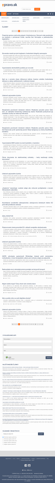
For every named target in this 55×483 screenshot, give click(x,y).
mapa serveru (8, 458)
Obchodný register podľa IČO (9, 438)
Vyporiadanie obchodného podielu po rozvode (17, 68)
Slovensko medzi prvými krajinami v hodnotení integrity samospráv (24, 53)
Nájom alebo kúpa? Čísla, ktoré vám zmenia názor (19, 284)
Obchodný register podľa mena (10, 440)
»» (42, 31)
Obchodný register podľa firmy (9, 437)
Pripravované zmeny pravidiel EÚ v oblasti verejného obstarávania (24, 227)
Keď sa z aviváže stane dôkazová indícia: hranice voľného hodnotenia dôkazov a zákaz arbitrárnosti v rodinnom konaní (26, 373)
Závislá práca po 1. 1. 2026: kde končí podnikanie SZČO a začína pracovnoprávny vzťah (22, 396)
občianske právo (5, 17)
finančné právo (26, 17)
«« (12, 31)
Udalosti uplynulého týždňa (11, 95)
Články (5, 27)
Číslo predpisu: (7, 339)
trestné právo (4, 21)
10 (35, 31)
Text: (5, 350)
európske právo (15, 21)
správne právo (36, 17)
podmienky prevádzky (25, 458)
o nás (14, 458)
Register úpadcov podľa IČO (9, 444)
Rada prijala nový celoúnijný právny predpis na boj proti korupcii (23, 269)
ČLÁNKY (4, 14)
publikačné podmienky (41, 458)
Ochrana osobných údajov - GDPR (27, 460)
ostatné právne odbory (26, 20)
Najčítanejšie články (10, 364)
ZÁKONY (9, 14)
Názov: (5, 344)
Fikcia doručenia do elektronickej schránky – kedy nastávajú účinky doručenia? (21, 367)
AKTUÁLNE (15, 14)
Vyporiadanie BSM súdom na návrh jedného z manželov (21, 143)
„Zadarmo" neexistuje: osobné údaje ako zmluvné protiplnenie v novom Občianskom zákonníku (24, 390)
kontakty (33, 458)
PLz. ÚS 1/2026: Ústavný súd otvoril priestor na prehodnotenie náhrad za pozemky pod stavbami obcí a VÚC (27, 379)
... (37, 31)
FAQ (47, 458)
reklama (18, 458)
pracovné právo (47, 17)
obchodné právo (15, 17)
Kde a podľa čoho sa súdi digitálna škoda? (16, 298)
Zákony (30, 470)
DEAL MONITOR (7, 216)
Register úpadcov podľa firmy (9, 442)
